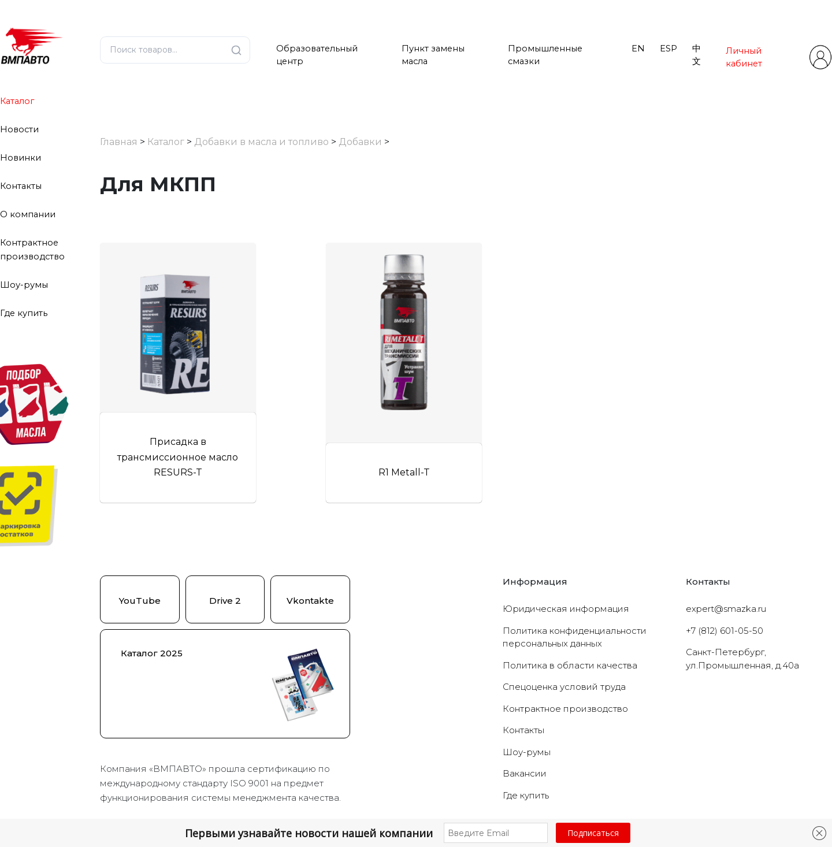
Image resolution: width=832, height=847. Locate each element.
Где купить (23, 313)
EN (638, 48)
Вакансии (525, 773)
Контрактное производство (565, 708)
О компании (27, 214)
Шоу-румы (24, 285)
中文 (696, 54)
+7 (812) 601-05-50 (724, 630)
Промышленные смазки (545, 54)
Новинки (20, 158)
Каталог (17, 101)
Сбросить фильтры (195, 344)
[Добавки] (107, 278)
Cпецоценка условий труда (564, 686)
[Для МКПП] (116, 293)
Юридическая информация (566, 608)
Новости (19, 129)
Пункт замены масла (433, 54)
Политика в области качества (570, 665)
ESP (668, 48)
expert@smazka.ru (726, 608)
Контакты (21, 186)
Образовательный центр (317, 54)
